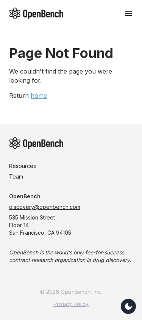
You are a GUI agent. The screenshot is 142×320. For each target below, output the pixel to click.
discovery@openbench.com (44, 207)
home (39, 95)
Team (16, 176)
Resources (22, 166)
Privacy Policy (71, 304)
